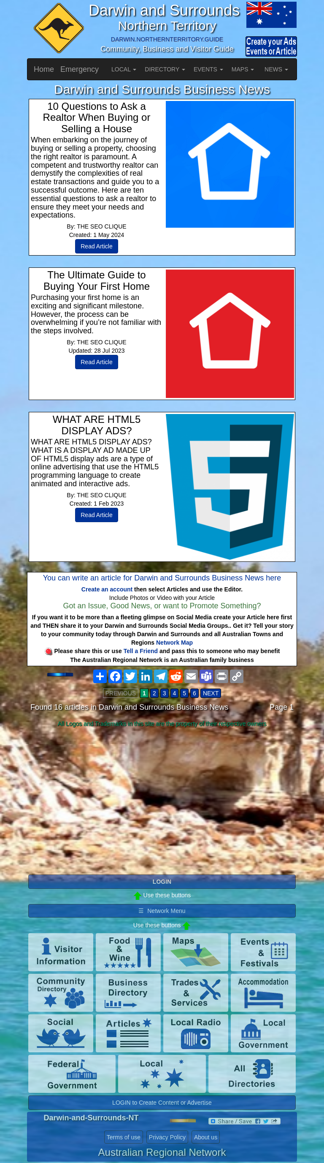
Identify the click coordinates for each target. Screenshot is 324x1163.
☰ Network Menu (161, 910)
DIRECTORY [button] (165, 69)
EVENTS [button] (208, 69)
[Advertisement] (162, 797)
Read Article (96, 246)
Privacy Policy (167, 1137)
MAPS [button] (243, 69)
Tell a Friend (141, 651)
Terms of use (123, 1137)
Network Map (174, 642)
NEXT (211, 693)
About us (205, 1137)
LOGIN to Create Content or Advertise (162, 1102)
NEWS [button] (276, 69)
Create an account (106, 589)
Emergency (79, 69)
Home (44, 69)
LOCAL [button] (123, 69)
